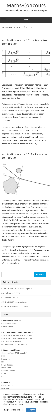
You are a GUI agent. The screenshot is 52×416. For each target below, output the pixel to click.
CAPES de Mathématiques (11, 341)
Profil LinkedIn (7, 327)
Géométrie (6, 130)
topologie (15, 263)
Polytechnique (7, 365)
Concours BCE (7, 385)
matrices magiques (9, 137)
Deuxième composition (31, 256)
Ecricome (5, 388)
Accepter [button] (31, 410)
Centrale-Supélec (8, 371)
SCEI (3, 356)
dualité (18, 134)
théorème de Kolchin (10, 144)
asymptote (35, 253)
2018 (30, 250)
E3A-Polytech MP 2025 (10, 297)
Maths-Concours (26, 5)
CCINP (3, 374)
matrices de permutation (32, 134)
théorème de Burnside (37, 140)
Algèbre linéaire (27, 130)
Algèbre (41, 127)
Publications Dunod (9, 323)
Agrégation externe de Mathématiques (16, 335)
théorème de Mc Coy (28, 144)
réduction (23, 140)
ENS (3, 362)
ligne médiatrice (41, 260)
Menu (26, 19)
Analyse (5, 250)
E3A (2, 376)
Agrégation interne (29, 127)
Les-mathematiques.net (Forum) (14, 344)
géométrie (15, 260)
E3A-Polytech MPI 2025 (10, 293)
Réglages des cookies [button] (14, 410)
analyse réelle (23, 253)
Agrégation (16, 127)
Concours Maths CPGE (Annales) (14, 353)
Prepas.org (5, 359)
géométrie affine (27, 260)
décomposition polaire (11, 256)
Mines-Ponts (6, 368)
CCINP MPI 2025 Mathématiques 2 (15, 302)
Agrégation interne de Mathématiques (16, 338)
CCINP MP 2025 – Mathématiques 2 (15, 306)
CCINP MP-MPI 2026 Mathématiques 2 (16, 289)
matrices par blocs (26, 137)
